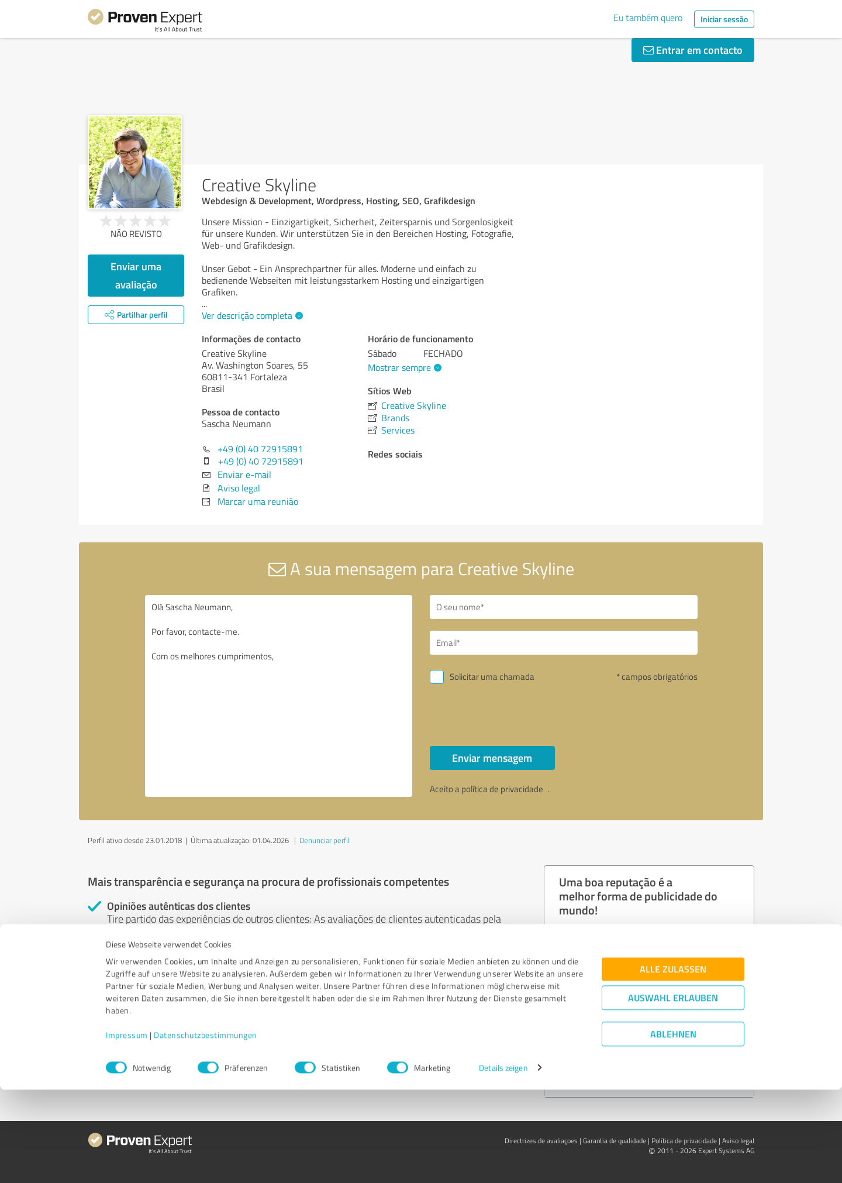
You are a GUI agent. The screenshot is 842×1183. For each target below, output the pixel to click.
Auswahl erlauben (673, 1091)
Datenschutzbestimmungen (205, 1128)
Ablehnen (673, 1127)
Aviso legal (239, 488)
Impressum (127, 1128)
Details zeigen (503, 1161)
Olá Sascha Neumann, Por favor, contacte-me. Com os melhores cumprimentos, (279, 696)
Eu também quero (647, 17)
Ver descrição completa (251, 315)
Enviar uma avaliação (136, 275)
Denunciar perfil (324, 840)
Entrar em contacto (693, 49)
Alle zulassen (673, 1062)
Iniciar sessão (724, 19)
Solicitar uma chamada (492, 676)
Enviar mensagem (492, 757)
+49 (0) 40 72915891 (260, 448)
